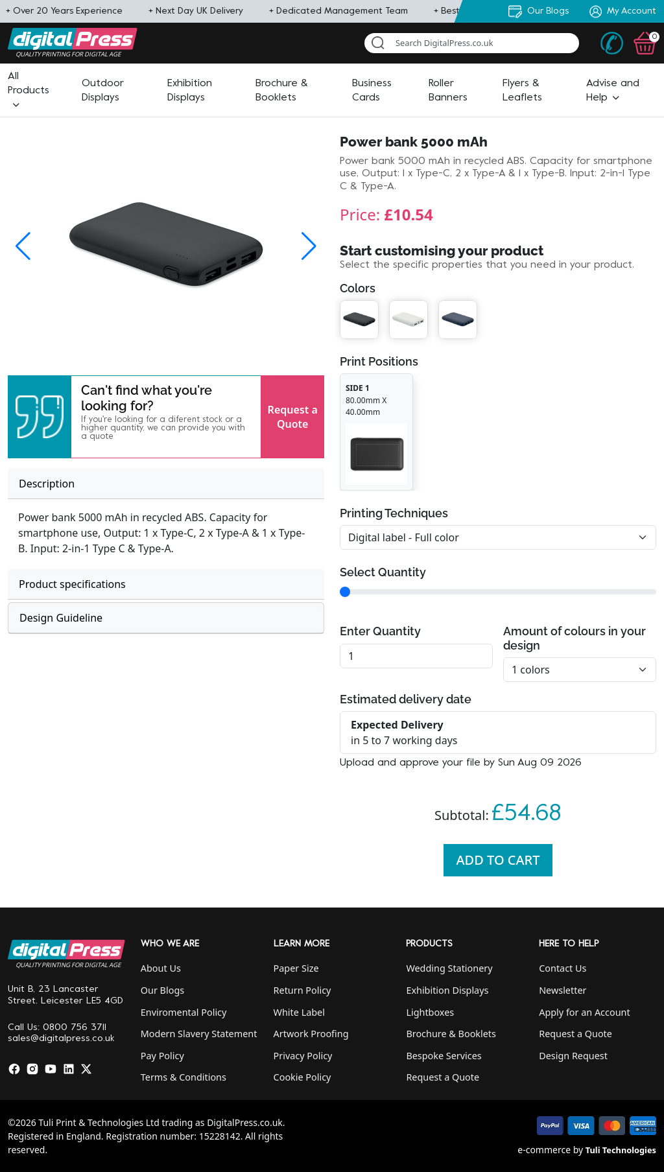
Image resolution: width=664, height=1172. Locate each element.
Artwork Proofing (311, 1033)
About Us (161, 968)
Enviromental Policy (184, 1012)
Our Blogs (162, 990)
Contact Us (562, 968)
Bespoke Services (443, 1055)
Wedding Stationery (449, 968)
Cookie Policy (302, 1077)
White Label (299, 1012)
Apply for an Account (584, 1012)
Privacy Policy (303, 1055)
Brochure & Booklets (451, 1033)
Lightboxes (430, 1012)
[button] (28, 90)
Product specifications (72, 584)
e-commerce (544, 1149)
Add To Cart (498, 860)
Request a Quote (293, 417)
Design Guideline (60, 618)
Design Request (573, 1055)
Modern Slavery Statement (199, 1033)
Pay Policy (162, 1055)
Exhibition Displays (447, 990)
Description (47, 483)
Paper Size (296, 968)
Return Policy (302, 990)
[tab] (166, 484)
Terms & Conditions (183, 1077)
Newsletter (562, 990)
